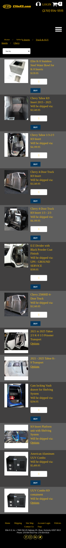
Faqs (40, 526)
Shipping (18, 523)
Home (7, 39)
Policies (57, 523)
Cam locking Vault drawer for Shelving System (41, 389)
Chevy (17, 43)
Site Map (30, 523)
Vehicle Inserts (23, 39)
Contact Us (29, 526)
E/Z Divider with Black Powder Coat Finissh (41, 249)
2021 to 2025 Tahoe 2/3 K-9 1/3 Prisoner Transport (42, 335)
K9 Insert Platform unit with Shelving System (41, 430)
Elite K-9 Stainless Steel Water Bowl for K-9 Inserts (42, 65)
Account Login (44, 523)
